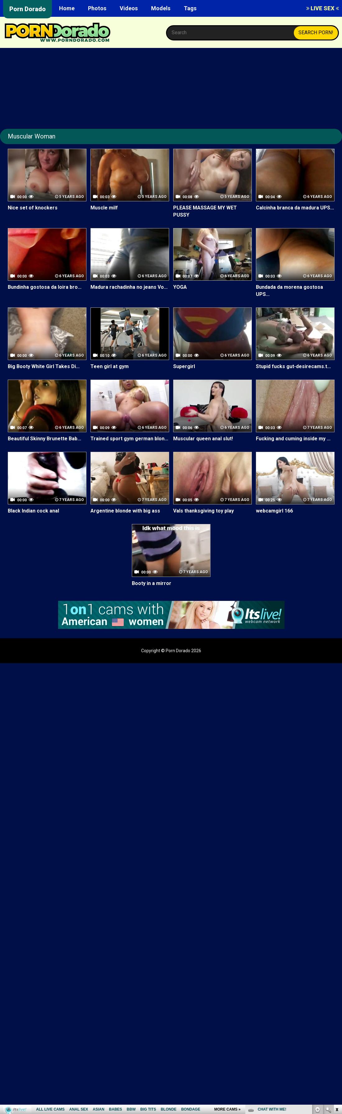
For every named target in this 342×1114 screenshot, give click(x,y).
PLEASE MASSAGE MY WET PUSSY (205, 211)
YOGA (180, 287)
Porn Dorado (27, 9)
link (336, 1017)
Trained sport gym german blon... (129, 439)
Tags (190, 8)
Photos (97, 8)
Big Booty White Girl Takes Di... (44, 366)
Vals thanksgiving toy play (203, 511)
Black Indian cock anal (33, 511)
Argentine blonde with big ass (125, 511)
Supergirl (184, 366)
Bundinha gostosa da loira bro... (44, 287)
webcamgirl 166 (274, 511)
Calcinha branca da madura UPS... (295, 208)
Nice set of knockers (33, 208)
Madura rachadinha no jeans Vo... (129, 287)
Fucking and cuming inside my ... (293, 439)
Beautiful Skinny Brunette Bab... (44, 439)
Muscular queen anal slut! (203, 439)
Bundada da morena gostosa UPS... (289, 290)
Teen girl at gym (109, 366)
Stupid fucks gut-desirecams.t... (293, 366)
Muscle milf (104, 208)
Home (67, 8)
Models (160, 8)
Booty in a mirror (151, 583)
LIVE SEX (322, 8)
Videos (129, 8)
